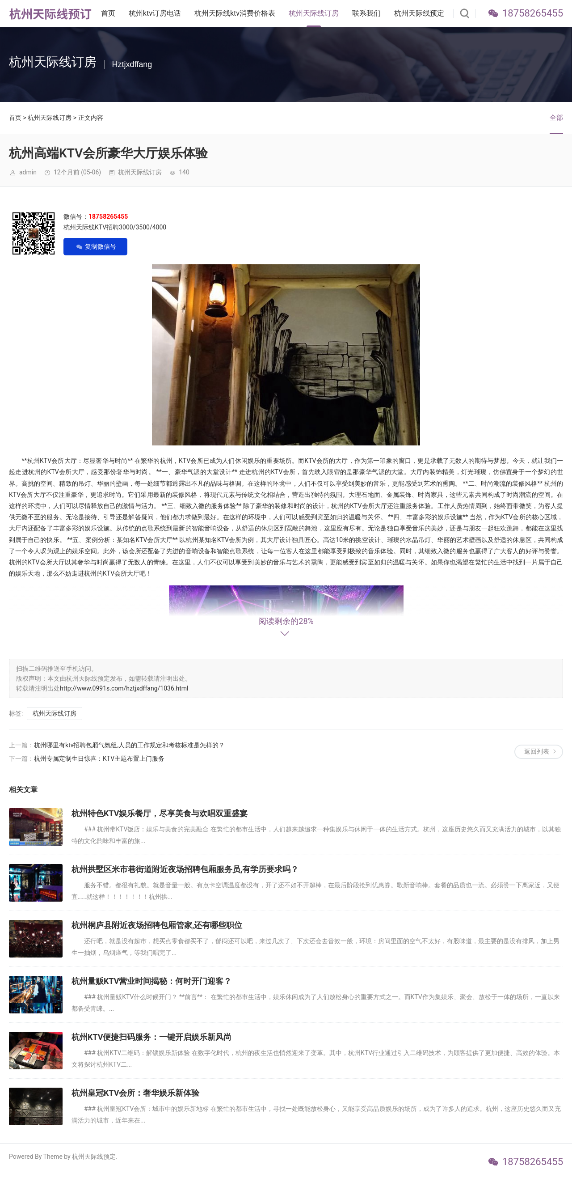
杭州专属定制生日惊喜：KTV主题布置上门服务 (99, 758)
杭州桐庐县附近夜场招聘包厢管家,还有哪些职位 (157, 925)
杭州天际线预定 (419, 13)
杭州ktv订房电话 (155, 13)
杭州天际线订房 (314, 13)
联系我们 (366, 13)
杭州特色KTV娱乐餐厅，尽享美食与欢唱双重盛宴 (160, 813)
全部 (556, 118)
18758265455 (532, 13)
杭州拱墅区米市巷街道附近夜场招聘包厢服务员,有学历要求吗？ (185, 869)
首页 (108, 13)
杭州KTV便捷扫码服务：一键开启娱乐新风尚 (152, 1037)
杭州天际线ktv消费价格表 (234, 13)
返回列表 (536, 751)
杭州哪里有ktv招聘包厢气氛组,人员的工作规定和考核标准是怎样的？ (129, 745)
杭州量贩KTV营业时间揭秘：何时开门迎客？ (152, 981)
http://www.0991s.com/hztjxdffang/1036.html (124, 688)
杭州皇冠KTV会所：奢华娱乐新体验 (136, 1092)
